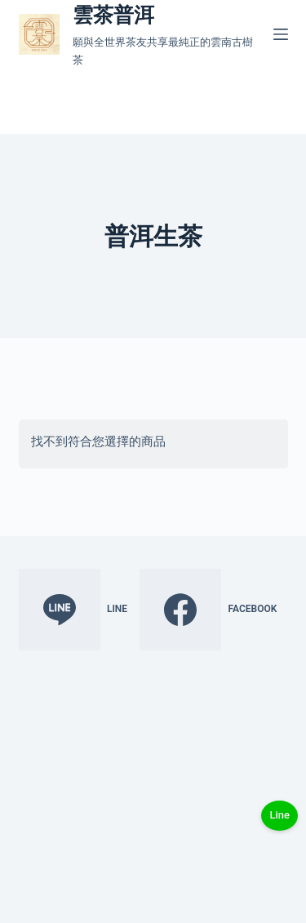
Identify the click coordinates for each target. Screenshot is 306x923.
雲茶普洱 (113, 15)
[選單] (280, 34)
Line (279, 815)
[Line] (73, 609)
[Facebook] (208, 609)
